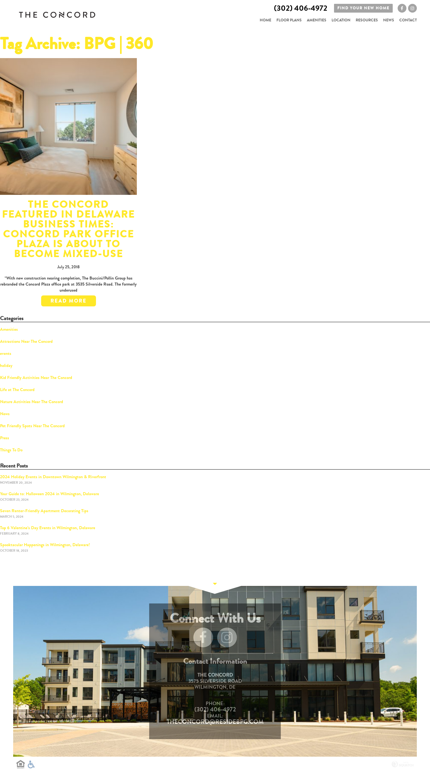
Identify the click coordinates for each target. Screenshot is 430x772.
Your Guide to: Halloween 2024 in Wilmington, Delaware (49, 494)
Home (265, 20)
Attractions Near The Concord (26, 341)
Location (341, 20)
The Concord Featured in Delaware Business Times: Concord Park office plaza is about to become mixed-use (68, 229)
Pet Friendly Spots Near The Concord (32, 426)
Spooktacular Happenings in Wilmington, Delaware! (45, 545)
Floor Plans (289, 20)
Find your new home (363, 9)
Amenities (316, 20)
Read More (68, 300)
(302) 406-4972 (215, 709)
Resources (367, 20)
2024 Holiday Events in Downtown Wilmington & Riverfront (53, 477)
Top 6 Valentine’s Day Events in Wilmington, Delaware (47, 528)
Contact (408, 20)
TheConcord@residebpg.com (215, 721)
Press (4, 438)
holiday (6, 365)
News (388, 20)
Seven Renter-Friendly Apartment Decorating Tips (44, 511)
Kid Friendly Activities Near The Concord (36, 377)
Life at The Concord (17, 389)
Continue (215, 586)
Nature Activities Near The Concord (31, 401)
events (5, 353)
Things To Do (11, 450)
